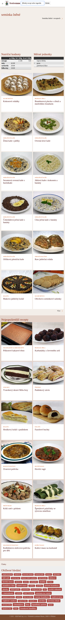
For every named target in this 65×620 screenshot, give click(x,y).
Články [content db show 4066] (3, 564)
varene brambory (42, 597)
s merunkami (8, 593)
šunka (15, 608)
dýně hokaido (43, 578)
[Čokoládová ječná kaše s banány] (16, 203)
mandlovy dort (9, 585)
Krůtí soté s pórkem (12, 508)
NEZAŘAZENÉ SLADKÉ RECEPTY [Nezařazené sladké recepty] (13, 348)
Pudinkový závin (42, 390)
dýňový (52, 578)
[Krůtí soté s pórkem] (16, 491)
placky (5, 589)
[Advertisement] (32, 35)
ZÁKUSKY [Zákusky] (6, 387)
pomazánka (25, 589)
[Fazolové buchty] (48, 412)
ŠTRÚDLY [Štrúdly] (38, 387)
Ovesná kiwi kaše (42, 141)
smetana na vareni (43, 593)
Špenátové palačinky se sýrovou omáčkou (45, 509)
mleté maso (22, 585)
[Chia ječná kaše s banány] (48, 203)
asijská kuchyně (7, 574)
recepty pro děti (36, 589)
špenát (50, 605)
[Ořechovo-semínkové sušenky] (48, 282)
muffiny (31, 586)
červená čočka (7, 605)
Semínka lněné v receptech (52, 18)
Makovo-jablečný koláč (13, 299)
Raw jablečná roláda (44, 259)
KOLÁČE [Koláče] (6, 296)
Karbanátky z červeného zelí (47, 350)
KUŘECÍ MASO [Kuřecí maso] (39, 545)
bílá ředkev (57, 574)
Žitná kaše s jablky (11, 141)
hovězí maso (8, 582)
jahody (26, 582)
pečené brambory (52, 585)
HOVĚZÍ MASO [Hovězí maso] (39, 466)
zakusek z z (32, 601)
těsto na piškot (28, 597)
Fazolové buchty (42, 429)
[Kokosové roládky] (16, 84)
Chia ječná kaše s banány (46, 220)
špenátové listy (7, 608)
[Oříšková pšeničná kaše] (16, 242)
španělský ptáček (39, 604)
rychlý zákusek (55, 589)
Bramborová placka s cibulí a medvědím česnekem (48, 102)
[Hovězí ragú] (48, 452)
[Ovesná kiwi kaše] (48, 124)
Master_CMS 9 (44, 616)
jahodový (18, 582)
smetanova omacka (8, 597)
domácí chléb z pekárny (29, 578)
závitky (42, 601)
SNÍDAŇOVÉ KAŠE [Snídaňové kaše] (9, 138)
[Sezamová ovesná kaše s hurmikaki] (16, 163)
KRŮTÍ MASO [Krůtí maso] (7, 505)
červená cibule (53, 601)
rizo (45, 589)
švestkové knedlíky (28, 608)
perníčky (39, 586)
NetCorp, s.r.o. (22, 616)
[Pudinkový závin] (48, 373)
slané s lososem (28, 593)
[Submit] (47, 3)
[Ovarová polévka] (16, 452)
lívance (50, 582)
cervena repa (15, 578)
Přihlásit (53, 616)
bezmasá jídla (39, 574)
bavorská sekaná (28, 574)
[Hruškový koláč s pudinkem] (16, 412)
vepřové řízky (23, 601)
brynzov (48, 574)
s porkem (18, 593)
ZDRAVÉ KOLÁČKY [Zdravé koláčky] (41, 256)
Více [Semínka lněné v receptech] (60, 311)
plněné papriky (15, 589)
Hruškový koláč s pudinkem (15, 429)
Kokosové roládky (11, 101)
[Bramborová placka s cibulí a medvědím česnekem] (48, 84)
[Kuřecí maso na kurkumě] (48, 531)
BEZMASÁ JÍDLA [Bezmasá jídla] (40, 98)
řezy (27, 604)
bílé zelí (6, 578)
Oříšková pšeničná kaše (13, 259)
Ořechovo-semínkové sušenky (48, 299)
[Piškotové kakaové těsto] (16, 333)
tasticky (19, 597)
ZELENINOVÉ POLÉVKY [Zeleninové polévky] (10, 545)
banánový (17, 574)
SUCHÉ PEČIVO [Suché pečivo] (8, 98)
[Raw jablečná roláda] (48, 242)
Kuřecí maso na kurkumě (46, 548)
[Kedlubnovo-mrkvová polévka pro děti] (16, 531)
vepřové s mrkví (9, 601)
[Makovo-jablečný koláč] (16, 282)
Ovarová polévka (10, 469)
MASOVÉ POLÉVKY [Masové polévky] (9, 466)
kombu (42, 582)
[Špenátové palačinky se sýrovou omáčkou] (48, 491)
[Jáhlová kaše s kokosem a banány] (48, 163)
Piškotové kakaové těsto (13, 350)
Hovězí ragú (40, 469)
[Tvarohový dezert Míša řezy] (16, 373)
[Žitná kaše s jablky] (16, 124)
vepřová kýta (57, 597)
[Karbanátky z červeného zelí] (48, 333)
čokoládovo (18, 604)
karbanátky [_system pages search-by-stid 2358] (34, 582)
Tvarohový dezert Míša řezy (15, 390)
